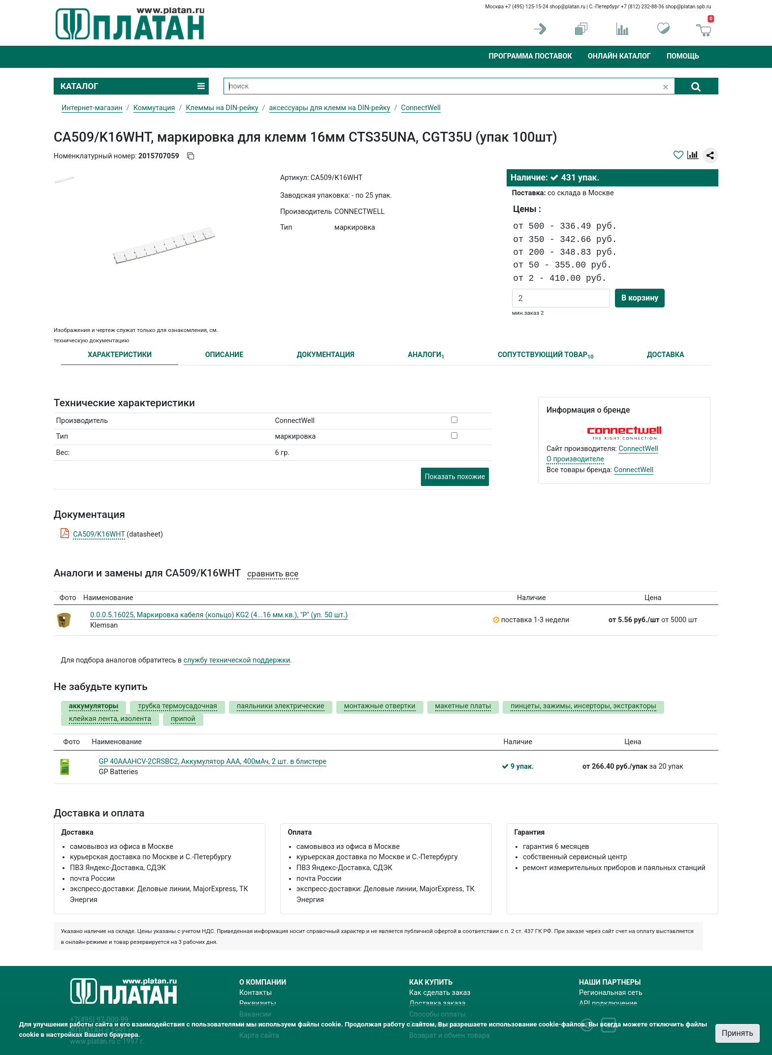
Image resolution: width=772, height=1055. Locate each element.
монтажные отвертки (380, 706)
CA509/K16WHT (99, 534)
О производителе (575, 459)
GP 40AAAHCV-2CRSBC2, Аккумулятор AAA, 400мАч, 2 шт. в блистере (212, 761)
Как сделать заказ (440, 993)
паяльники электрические (280, 706)
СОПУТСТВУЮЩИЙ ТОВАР (546, 355)
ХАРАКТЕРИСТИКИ (120, 355)
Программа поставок (530, 56)
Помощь (683, 56)
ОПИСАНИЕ (224, 355)
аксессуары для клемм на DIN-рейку (329, 108)
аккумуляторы (93, 706)
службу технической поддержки (237, 660)
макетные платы (463, 706)
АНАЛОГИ (426, 355)
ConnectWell (638, 449)
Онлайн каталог (619, 56)
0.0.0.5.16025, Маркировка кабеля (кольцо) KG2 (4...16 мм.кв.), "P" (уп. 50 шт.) (219, 615)
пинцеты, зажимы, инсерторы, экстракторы (583, 706)
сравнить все (272, 573)
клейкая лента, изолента (110, 719)
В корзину (639, 297)
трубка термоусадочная (177, 706)
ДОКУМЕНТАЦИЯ (325, 355)
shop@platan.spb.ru (688, 6)
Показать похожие (455, 477)
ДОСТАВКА (665, 355)
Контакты (255, 993)
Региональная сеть (611, 993)
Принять (737, 1033)
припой (183, 719)
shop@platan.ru (567, 6)
